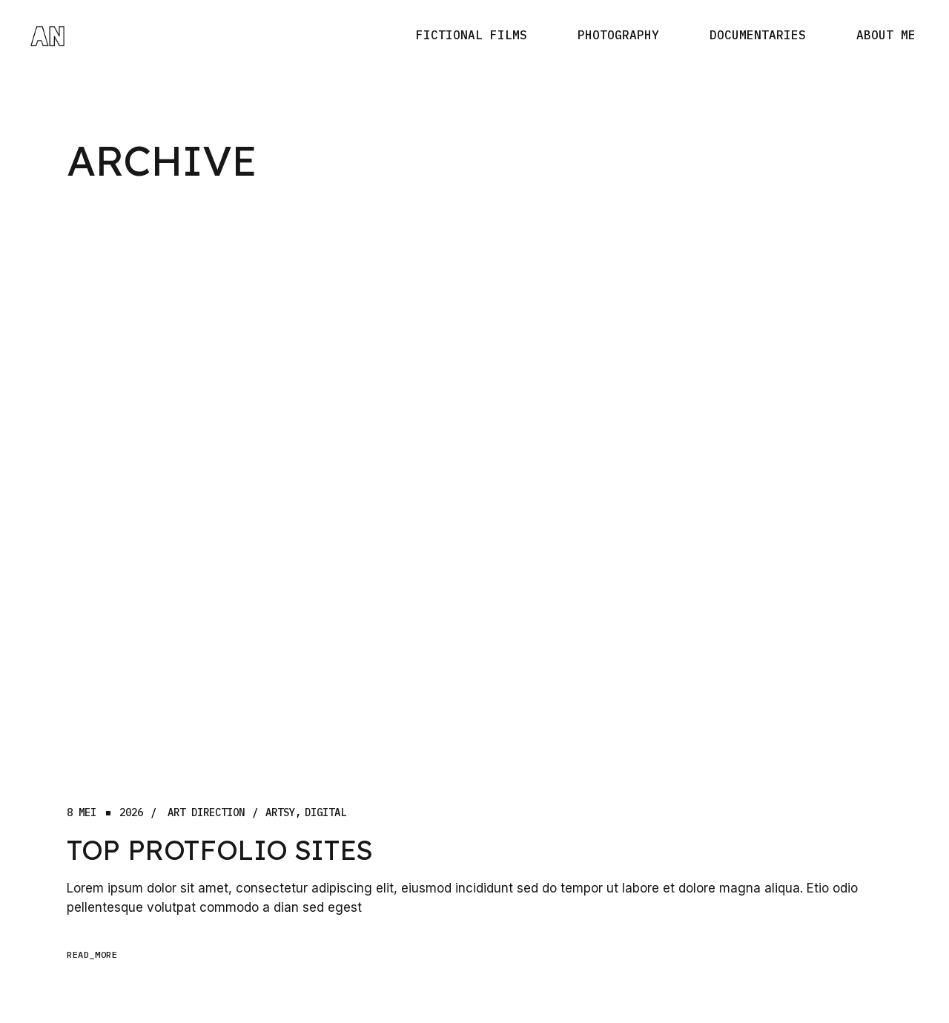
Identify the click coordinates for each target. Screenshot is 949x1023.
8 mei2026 (105, 813)
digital (325, 813)
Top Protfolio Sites (220, 849)
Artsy (280, 813)
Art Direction (206, 813)
